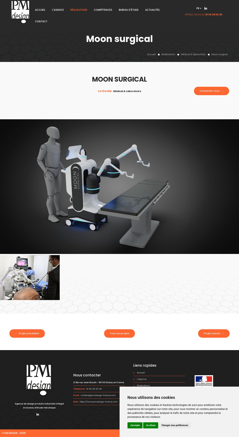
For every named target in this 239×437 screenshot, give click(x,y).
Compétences (103, 10)
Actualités (152, 10)
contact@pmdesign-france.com (98, 395)
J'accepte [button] (135, 425)
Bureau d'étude (129, 10)
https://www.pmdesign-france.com (99, 401)
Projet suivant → (214, 333)
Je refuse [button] (151, 425)
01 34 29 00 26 (213, 14)
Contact (41, 21)
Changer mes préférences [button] (174, 425)
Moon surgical (219, 54)
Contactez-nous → (211, 91)
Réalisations (168, 54)
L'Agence (58, 10)
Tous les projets (119, 333)
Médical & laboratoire (193, 54)
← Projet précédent (27, 333)
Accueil (151, 54)
